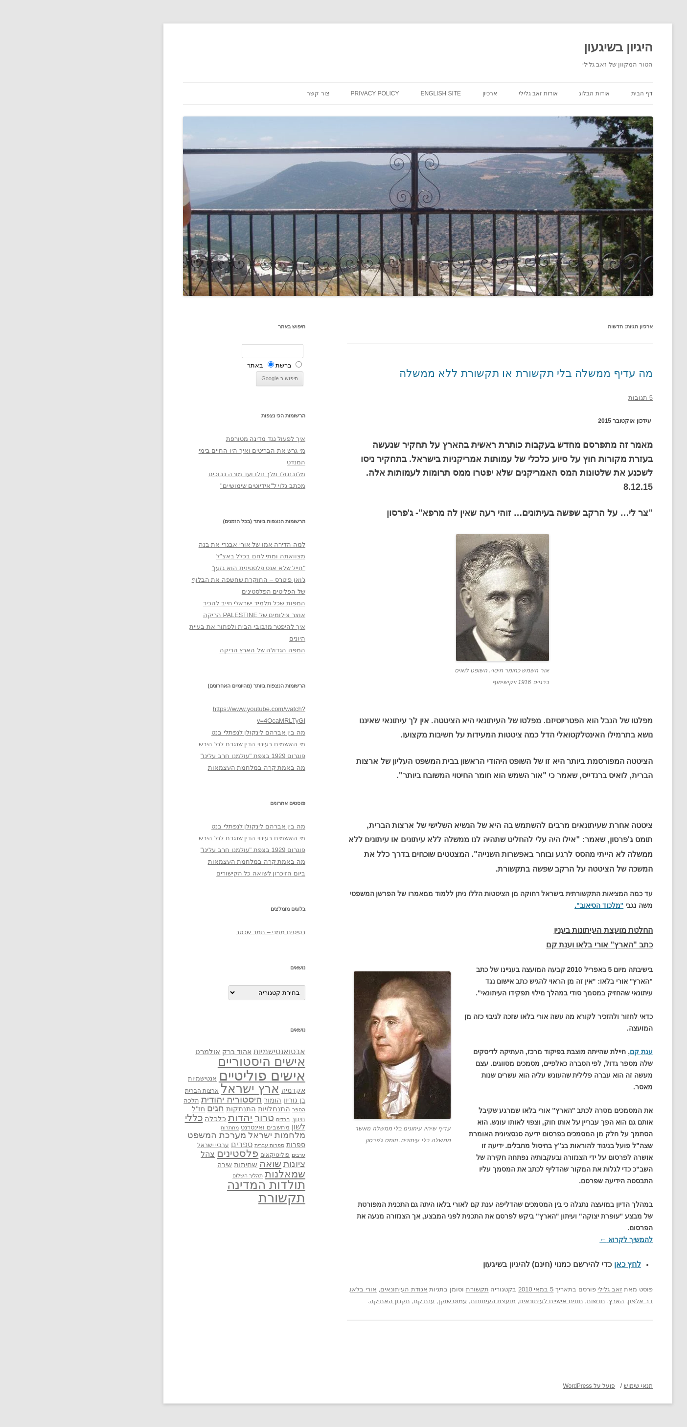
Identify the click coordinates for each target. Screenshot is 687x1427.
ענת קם (566, 1052)
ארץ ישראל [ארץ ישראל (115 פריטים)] (175, 1088)
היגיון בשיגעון (543, 47)
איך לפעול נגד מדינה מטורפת (191, 438)
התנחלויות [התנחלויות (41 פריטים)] (199, 1109)
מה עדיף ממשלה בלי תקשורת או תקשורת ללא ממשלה (451, 373)
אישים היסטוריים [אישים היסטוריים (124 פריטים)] (187, 1061)
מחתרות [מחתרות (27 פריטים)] (155, 1127)
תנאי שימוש (564, 1385)
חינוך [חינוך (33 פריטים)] (224, 1119)
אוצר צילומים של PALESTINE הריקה (180, 615)
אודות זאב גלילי (463, 93)
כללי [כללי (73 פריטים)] (120, 1117)
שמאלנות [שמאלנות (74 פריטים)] (210, 1173)
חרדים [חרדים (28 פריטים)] (208, 1119)
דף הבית (567, 93)
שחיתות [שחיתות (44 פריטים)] (171, 1164)
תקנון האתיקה (315, 1301)
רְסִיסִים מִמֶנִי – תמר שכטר (196, 932)
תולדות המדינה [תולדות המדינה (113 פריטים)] (192, 1185)
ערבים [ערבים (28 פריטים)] (224, 1155)
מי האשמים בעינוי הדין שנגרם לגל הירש (177, 744)
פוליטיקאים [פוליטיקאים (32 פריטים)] (200, 1154)
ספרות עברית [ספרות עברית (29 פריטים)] (195, 1145)
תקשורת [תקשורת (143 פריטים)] (207, 1197)
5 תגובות (566, 397)
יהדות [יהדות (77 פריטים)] (166, 1117)
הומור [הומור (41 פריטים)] (198, 1100)
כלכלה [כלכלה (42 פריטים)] (141, 1119)
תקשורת (402, 1289)
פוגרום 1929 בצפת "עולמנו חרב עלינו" (178, 756)
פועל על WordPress (514, 1385)
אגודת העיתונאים (329, 1289)
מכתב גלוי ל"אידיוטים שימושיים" (188, 485)
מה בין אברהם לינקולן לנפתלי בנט (184, 732)
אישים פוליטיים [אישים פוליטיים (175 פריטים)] (187, 1075)
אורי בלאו (288, 1289)
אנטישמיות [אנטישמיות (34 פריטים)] (128, 1078)
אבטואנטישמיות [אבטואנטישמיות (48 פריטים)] (205, 1051)
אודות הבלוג (519, 93)
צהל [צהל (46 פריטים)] (133, 1154)
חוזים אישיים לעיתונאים (476, 1301)
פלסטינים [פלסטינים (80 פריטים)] (163, 1153)
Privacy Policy (300, 93)
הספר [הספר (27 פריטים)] (224, 1109)
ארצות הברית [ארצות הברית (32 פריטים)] (127, 1090)
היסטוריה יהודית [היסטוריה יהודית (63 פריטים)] (157, 1099)
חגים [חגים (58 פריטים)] (141, 1108)
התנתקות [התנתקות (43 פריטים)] (167, 1109)
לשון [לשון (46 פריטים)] (224, 1127)
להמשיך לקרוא (551, 1239)
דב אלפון (565, 1301)
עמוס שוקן (378, 1301)
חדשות (521, 1301)
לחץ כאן (553, 1264)
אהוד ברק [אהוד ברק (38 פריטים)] (162, 1052)
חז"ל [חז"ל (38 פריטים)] (124, 1109)
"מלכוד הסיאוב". (524, 905)
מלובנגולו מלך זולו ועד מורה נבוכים (182, 474)
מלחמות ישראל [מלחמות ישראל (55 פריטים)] (202, 1135)
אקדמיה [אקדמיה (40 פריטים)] (219, 1090)
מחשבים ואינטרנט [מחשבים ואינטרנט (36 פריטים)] (190, 1127)
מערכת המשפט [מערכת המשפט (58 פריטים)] (142, 1135)
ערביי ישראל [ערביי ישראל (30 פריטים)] (139, 1145)
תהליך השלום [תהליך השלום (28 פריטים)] (173, 1175)
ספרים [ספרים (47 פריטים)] (167, 1144)
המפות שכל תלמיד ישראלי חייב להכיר (180, 603)
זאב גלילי (535, 1289)
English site (366, 93)
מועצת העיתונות (419, 1301)
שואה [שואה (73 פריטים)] (196, 1163)
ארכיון (415, 93)
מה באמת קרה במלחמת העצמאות (182, 767)
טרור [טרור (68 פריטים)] (190, 1117)
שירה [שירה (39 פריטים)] (150, 1165)
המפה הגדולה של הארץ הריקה (188, 650)
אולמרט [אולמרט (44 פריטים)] (133, 1051)
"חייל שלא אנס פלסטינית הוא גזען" (184, 568)
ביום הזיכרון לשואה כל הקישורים (186, 873)
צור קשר (243, 93)
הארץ (542, 1301)
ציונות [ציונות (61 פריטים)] (220, 1164)
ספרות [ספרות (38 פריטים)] (221, 1145)
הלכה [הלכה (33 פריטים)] (117, 1100)
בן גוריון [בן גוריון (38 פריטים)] (220, 1100)
